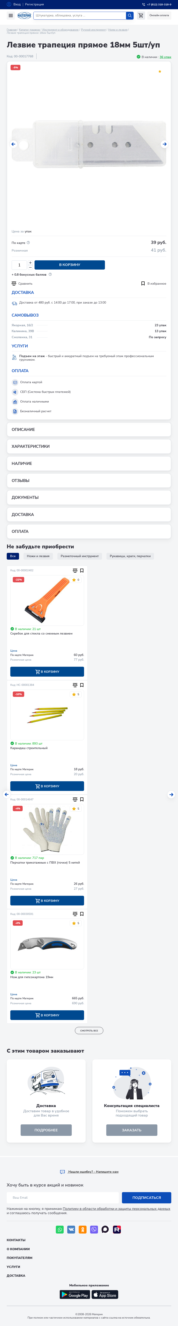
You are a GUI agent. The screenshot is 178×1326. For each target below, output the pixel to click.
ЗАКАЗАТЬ (132, 1130)
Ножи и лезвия (117, 30)
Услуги (13, 1267)
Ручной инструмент (93, 30)
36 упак (165, 57)
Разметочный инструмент (80, 556)
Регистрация (34, 4)
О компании (18, 1249)
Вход (17, 4)
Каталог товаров (29, 30)
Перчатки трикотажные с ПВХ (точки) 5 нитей (45, 863)
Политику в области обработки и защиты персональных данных (116, 1208)
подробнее (46, 1130)
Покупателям (19, 1258)
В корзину (68, 264)
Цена (13, 650)
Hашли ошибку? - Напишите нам (89, 1172)
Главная (12, 30)
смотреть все (89, 1031)
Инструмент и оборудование (60, 30)
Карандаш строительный (29, 748)
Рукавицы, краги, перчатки (130, 556)
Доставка (16, 1276)
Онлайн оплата (159, 15)
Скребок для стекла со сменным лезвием (41, 634)
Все (13, 556)
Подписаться (146, 1197)
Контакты (16, 1240)
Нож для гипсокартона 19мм (31, 977)
